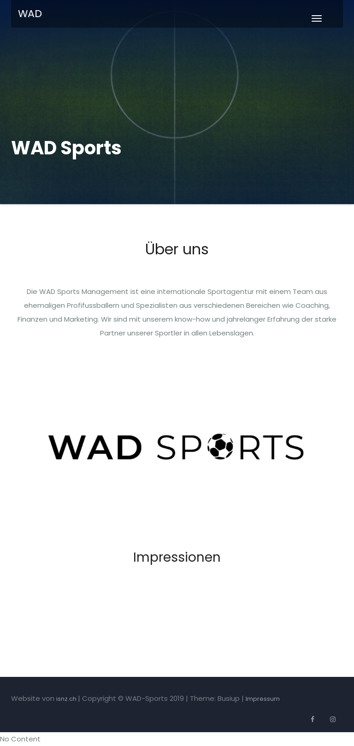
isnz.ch (67, 698)
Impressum (263, 698)
